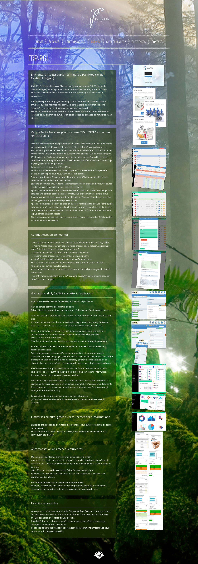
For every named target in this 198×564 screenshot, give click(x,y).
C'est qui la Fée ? (116, 41)
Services (54, 41)
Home (39, 41)
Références (139, 41)
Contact (157, 41)
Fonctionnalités (75, 41)
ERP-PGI (95, 41)
